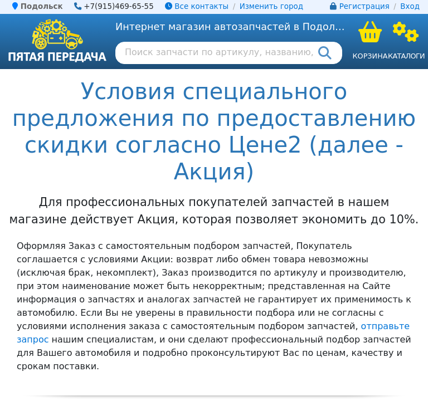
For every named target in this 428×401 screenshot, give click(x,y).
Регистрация (364, 6)
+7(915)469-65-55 (119, 6)
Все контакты (196, 6)
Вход (410, 6)
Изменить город (271, 6)
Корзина (369, 56)
